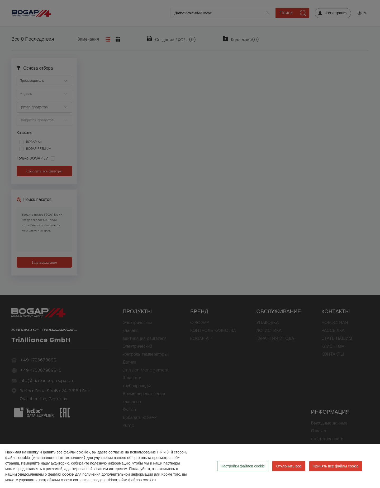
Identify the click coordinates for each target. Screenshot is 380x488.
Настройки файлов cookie (243, 466)
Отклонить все (288, 466)
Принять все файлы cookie (336, 466)
